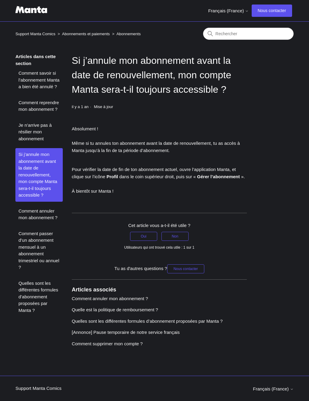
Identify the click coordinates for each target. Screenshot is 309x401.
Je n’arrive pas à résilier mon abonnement (35, 132)
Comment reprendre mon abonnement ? (38, 106)
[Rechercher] (248, 34)
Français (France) (228, 10)
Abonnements (128, 34)
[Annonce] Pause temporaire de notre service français (126, 332)
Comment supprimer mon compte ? (107, 343)
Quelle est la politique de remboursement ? (115, 309)
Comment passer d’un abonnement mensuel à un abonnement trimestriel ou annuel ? (38, 250)
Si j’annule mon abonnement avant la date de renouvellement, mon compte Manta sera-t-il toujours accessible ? (37, 174)
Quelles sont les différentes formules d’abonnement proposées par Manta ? (38, 297)
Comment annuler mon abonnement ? (37, 214)
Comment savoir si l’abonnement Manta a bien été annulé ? (38, 79)
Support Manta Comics (35, 34)
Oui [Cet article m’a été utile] (143, 236)
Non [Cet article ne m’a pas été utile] (175, 236)
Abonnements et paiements (86, 34)
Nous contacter (272, 10)
